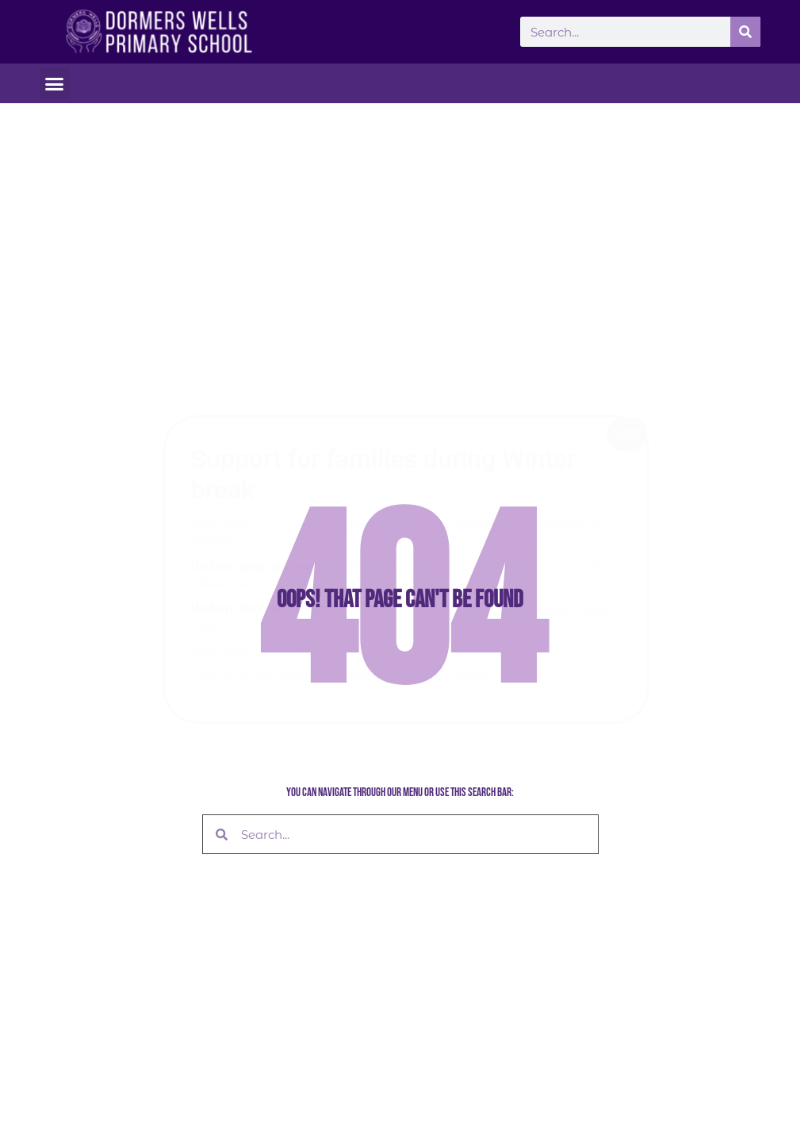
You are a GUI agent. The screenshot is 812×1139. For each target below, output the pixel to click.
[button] (55, 83)
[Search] (745, 32)
